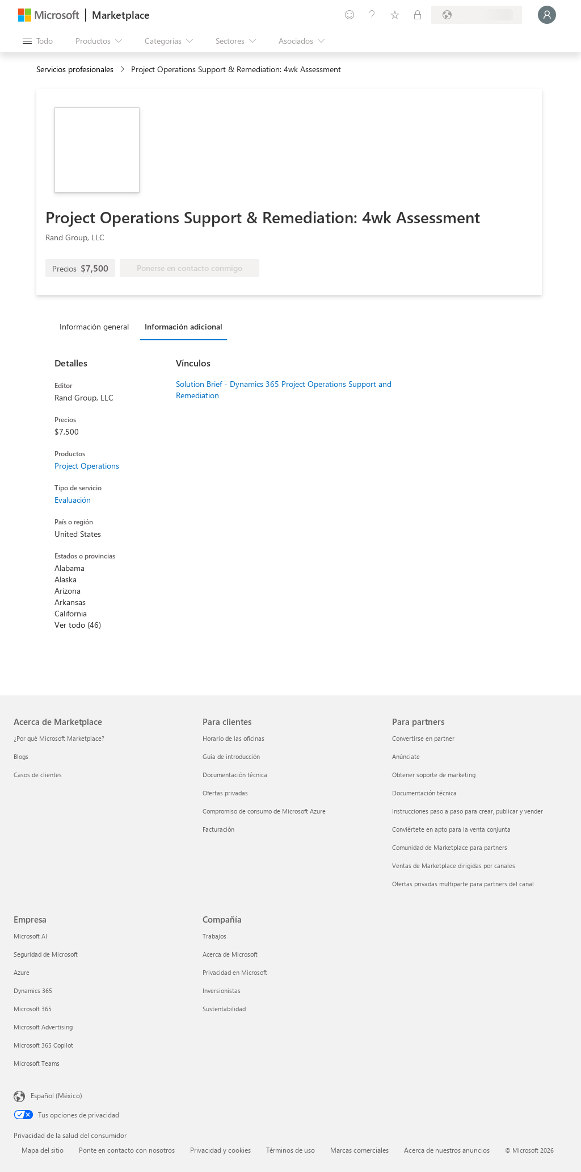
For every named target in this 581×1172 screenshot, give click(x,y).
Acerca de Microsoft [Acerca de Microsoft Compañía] (230, 954)
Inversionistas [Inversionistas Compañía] (222, 990)
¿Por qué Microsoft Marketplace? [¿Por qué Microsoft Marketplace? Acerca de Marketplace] (59, 738)
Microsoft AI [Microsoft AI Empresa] (30, 936)
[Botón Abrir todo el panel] (37, 41)
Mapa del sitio (43, 1149)
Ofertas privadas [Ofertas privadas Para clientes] (225, 793)
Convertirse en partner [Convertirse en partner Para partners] (423, 738)
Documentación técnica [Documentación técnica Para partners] (424, 793)
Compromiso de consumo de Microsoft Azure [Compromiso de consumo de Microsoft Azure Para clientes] (264, 811)
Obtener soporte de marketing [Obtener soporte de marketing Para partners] (433, 774)
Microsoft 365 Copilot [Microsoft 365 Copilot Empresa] (43, 1045)
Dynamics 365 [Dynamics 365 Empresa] (33, 990)
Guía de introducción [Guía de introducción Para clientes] (231, 756)
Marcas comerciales (359, 1149)
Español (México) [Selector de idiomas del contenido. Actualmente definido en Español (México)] (56, 1095)
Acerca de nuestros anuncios (447, 1149)
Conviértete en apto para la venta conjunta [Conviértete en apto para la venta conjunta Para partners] (451, 829)
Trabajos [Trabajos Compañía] (214, 936)
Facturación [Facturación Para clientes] (218, 829)
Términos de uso (290, 1149)
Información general (94, 326)
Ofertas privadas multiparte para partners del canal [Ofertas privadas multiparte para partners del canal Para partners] (463, 883)
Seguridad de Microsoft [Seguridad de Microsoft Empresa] (46, 954)
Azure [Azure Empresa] (22, 972)
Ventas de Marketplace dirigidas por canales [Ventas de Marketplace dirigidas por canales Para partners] (453, 865)
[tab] (97, 326)
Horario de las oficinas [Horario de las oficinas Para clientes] (233, 738)
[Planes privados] (418, 15)
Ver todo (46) (77, 624)
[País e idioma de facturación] (476, 15)
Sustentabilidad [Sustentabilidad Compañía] (224, 1008)
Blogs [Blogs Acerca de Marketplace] (21, 756)
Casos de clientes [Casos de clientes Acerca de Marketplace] (38, 774)
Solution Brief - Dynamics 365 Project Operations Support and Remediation (283, 389)
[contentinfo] (123, 69)
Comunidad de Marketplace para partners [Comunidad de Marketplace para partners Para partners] (449, 847)
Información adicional (183, 326)
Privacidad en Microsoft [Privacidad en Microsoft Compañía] (235, 972)
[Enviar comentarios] (349, 15)
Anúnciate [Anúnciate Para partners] (406, 756)
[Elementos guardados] (395, 15)
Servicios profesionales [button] (74, 69)
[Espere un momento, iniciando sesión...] (547, 15)
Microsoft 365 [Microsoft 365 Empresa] (33, 1008)
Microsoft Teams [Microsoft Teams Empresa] (37, 1063)
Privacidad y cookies (220, 1149)
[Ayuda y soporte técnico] (372, 15)
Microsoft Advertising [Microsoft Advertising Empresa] (43, 1027)
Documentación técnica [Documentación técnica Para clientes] (235, 774)
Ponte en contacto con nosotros (127, 1149)
